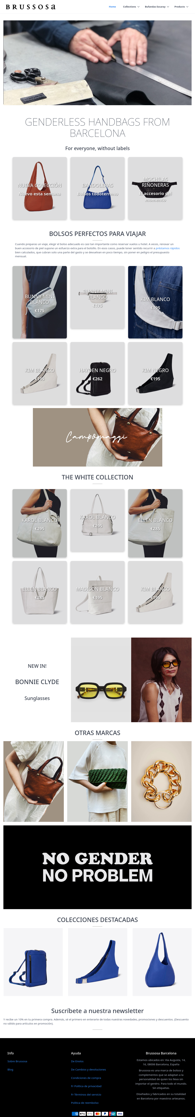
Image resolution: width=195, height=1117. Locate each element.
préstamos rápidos (168, 248)
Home (111, 6)
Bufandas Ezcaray (155, 6)
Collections (129, 6)
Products (179, 6)
